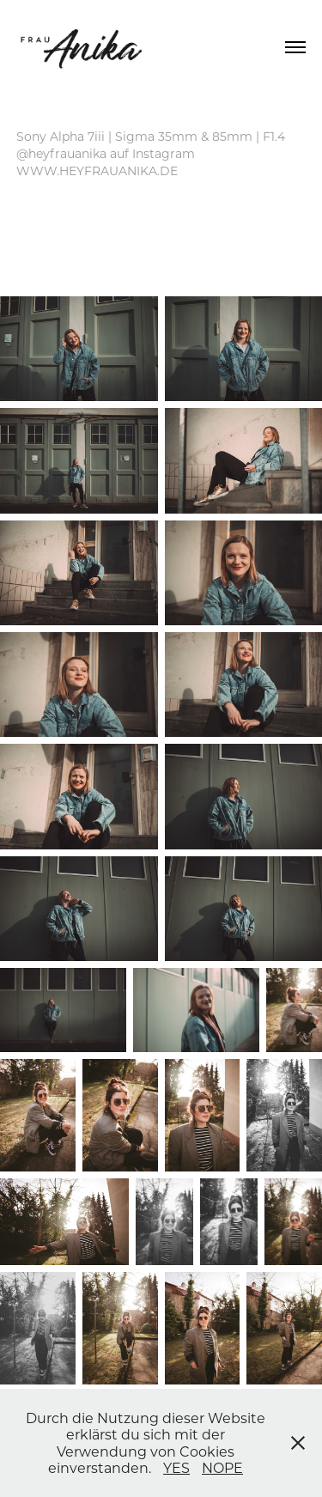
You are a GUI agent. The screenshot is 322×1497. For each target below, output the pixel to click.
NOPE (222, 1467)
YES (176, 1467)
